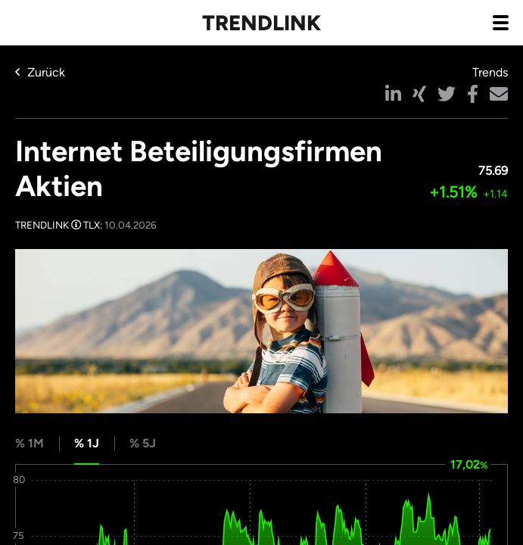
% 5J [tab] (142, 443)
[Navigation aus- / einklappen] (500, 22)
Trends (490, 72)
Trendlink (261, 23)
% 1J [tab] (86, 443)
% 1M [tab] (29, 443)
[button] (393, 94)
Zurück (40, 72)
